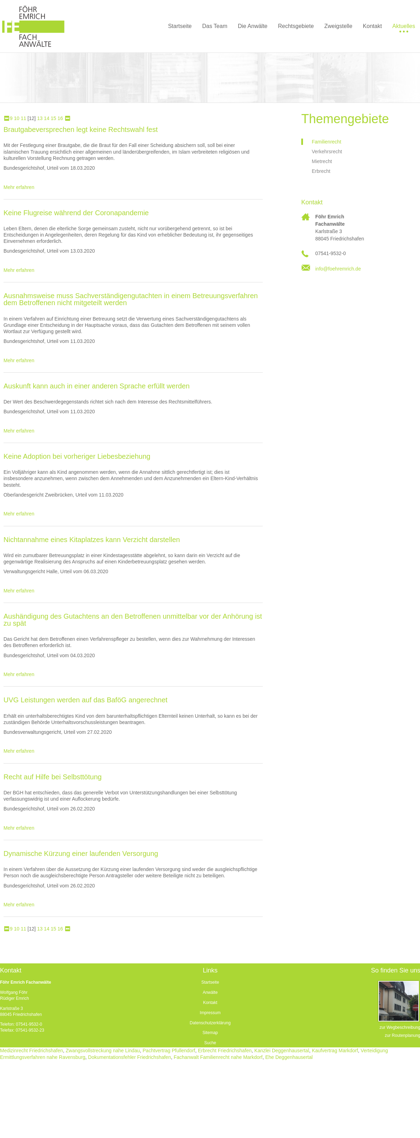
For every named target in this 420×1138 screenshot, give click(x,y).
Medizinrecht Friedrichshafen (31, 1050)
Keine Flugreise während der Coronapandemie (76, 213)
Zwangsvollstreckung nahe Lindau (103, 1050)
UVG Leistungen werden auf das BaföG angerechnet (85, 700)
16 (60, 118)
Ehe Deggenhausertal (288, 1057)
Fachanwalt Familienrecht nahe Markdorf (218, 1057)
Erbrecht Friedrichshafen (225, 1050)
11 (23, 118)
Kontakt (210, 1002)
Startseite (210, 982)
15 (53, 118)
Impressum (210, 1012)
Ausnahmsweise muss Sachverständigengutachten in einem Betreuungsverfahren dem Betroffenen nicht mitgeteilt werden (131, 299)
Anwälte (210, 992)
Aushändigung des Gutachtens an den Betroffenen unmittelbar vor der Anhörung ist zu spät (133, 619)
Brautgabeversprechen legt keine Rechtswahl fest (81, 129)
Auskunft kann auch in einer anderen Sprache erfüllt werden (97, 386)
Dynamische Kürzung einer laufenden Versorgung (81, 853)
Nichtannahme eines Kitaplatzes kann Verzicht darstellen (92, 539)
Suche (210, 1042)
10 (17, 118)
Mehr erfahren (19, 187)
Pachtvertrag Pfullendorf (169, 1050)
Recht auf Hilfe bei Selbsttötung (53, 777)
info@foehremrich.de (338, 269)
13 (40, 118)
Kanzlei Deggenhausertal (281, 1050)
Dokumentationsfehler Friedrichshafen (129, 1057)
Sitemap (210, 1032)
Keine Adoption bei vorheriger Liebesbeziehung (77, 456)
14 (46, 118)
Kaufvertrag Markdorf (335, 1050)
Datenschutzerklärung (210, 1022)
